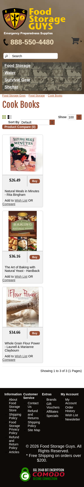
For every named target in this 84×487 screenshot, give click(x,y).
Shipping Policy (15, 416)
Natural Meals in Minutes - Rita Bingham (22, 192)
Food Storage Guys (14, 95)
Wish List (21, 200)
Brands (51, 399)
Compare (8, 204)
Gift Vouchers (53, 405)
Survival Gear (17, 80)
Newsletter (72, 419)
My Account (71, 401)
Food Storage (17, 65)
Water (9, 73)
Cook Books (55, 95)
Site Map (34, 430)
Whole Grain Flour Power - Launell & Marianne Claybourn (22, 347)
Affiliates (52, 411)
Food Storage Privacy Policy (14, 427)
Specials (52, 416)
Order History (70, 409)
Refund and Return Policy (14, 442)
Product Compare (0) (19, 127)
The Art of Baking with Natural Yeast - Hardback (22, 269)
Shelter (11, 87)
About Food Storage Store (14, 405)
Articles (14, 452)
